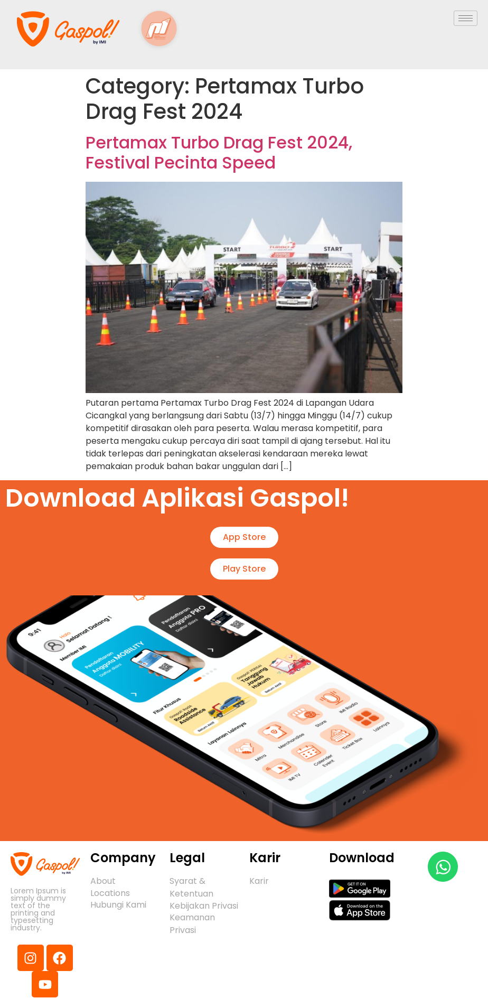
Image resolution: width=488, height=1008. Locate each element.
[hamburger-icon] (465, 18)
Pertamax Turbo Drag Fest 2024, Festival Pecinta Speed (219, 152)
